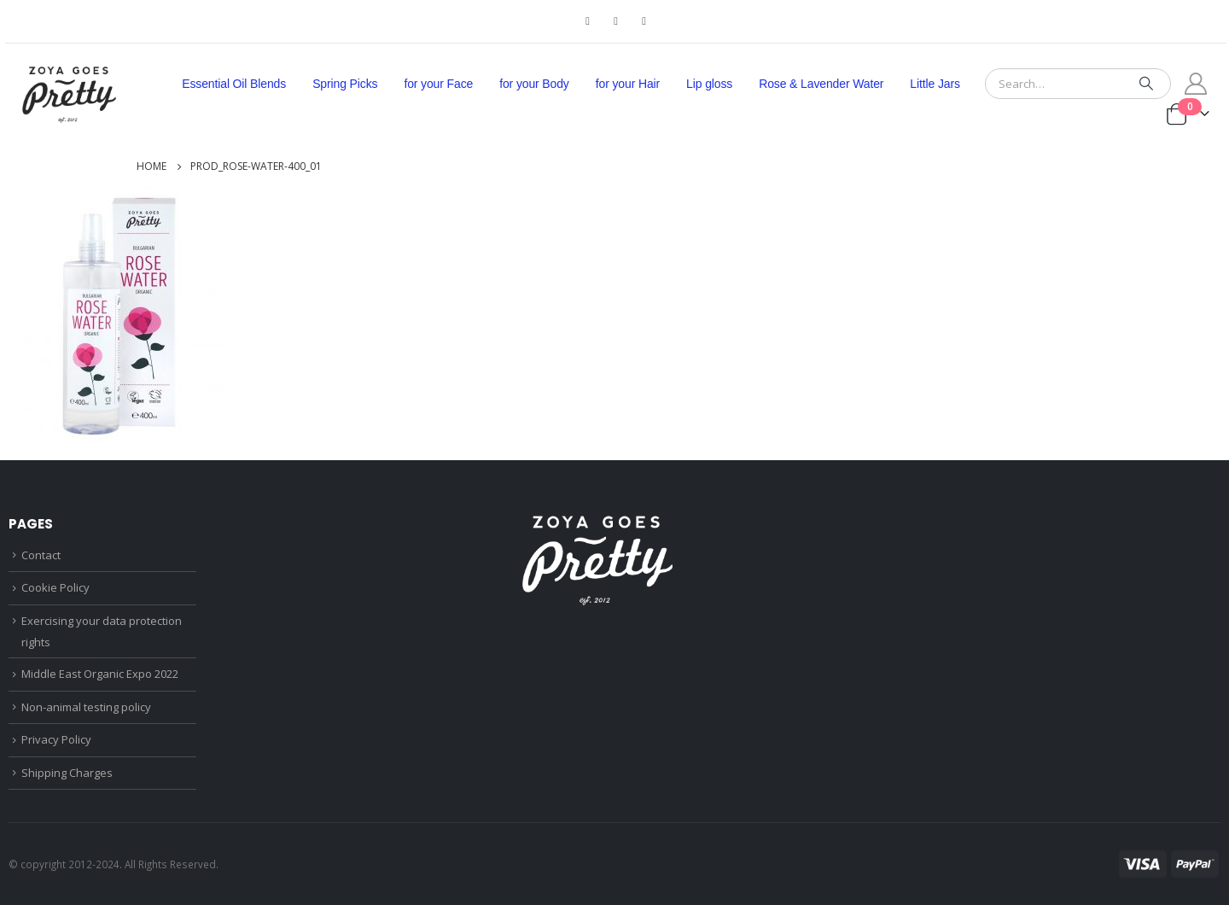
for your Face (438, 83)
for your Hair (628, 83)
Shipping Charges (67, 772)
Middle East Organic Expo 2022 (99, 673)
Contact (41, 555)
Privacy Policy (56, 739)
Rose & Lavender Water (821, 83)
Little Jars (934, 83)
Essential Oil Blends (234, 83)
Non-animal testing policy (86, 707)
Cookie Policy (55, 587)
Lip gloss (709, 83)
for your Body (534, 83)
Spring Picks (344, 83)
